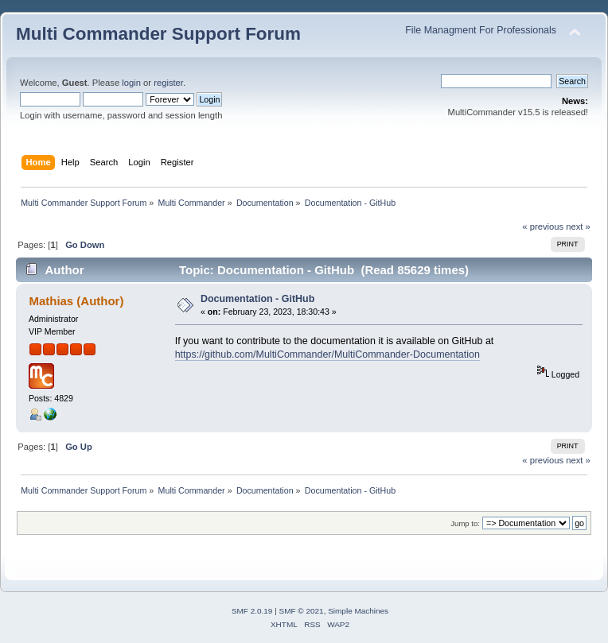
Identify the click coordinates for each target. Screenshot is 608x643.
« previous (542, 226)
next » (578, 226)
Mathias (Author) (76, 301)
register (168, 82)
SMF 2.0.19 (252, 610)
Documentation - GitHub (257, 298)
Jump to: (465, 523)
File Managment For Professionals (480, 30)
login (131, 82)
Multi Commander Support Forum (158, 34)
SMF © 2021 (301, 610)
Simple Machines (358, 610)
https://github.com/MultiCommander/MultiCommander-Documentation (327, 354)
